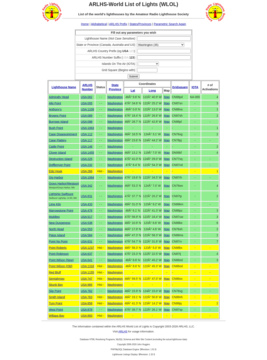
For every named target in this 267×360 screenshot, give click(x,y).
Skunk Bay (56, 284)
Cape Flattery (57, 140)
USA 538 (86, 223)
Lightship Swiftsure (61, 194)
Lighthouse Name (64, 87)
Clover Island (57, 152)
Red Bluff (55, 272)
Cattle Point (56, 146)
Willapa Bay (56, 315)
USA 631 (86, 241)
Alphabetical (99, 24)
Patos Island (57, 235)
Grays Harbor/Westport (64, 183)
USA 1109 (87, 109)
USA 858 (86, 303)
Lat (133, 90)
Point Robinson (59, 253)
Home (85, 24)
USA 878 (86, 309)
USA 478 (86, 210)
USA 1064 (87, 177)
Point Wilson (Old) (60, 266)
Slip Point (55, 291)
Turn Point (55, 303)
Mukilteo (54, 216)
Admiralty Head (59, 97)
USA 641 (86, 260)
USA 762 (86, 291)
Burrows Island (58, 121)
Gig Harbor (56, 177)
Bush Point (56, 128)
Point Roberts (57, 247)
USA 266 (86, 171)
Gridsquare (180, 87)
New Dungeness (59, 223)
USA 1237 (87, 247)
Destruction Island (60, 159)
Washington (115, 97)
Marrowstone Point (61, 210)
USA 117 (86, 140)
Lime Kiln (55, 204)
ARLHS (122, 331)
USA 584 (86, 235)
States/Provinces (140, 24)
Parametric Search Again (170, 24)
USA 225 (86, 159)
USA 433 (86, 204)
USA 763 (86, 297)
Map (166, 97)
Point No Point (58, 241)
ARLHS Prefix (118, 24)
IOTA (195, 87)
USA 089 (86, 115)
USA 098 (86, 121)
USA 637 (86, 253)
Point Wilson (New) (61, 260)
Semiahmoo (56, 278)
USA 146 (86, 146)
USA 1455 (87, 152)
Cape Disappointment (63, 134)
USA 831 (86, 196)
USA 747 (86, 278)
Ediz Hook (55, 171)
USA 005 (86, 103)
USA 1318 (87, 266)
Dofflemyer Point (59, 165)
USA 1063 (87, 128)
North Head (56, 229)
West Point (56, 309)
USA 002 (86, 97)
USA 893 (86, 315)
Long (152, 90)
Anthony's (55, 109)
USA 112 (86, 134)
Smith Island (57, 297)
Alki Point (55, 103)
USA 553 (86, 229)
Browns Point (57, 115)
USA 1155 (87, 272)
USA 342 (86, 185)
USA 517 (86, 216)
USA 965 (86, 284)
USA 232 (86, 165)
